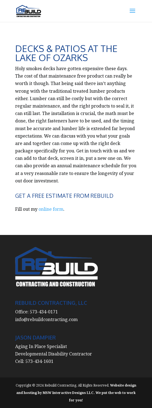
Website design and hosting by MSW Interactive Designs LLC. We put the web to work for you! (76, 392)
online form (51, 209)
